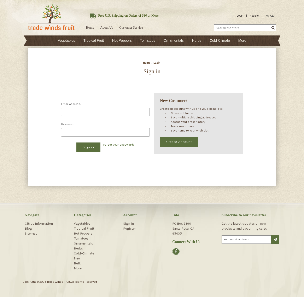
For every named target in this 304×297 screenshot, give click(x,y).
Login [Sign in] (240, 15)
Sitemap (31, 233)
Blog (28, 228)
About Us (106, 27)
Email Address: (71, 104)
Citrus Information (39, 223)
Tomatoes (147, 41)
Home (90, 27)
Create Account (179, 142)
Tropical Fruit (93, 41)
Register (254, 15)
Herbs (196, 41)
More (242, 41)
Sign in (128, 223)
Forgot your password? (118, 144)
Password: (68, 124)
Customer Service (131, 27)
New (77, 258)
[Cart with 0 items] (270, 16)
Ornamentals (174, 41)
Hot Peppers (122, 41)
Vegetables (66, 41)
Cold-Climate (220, 41)
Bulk (77, 263)
